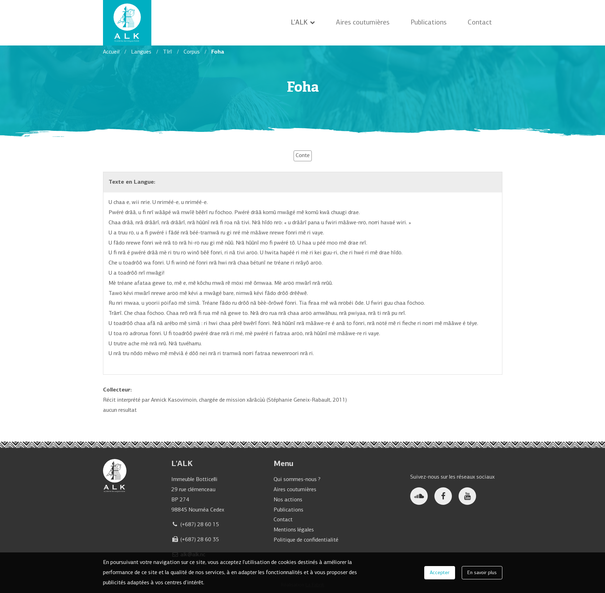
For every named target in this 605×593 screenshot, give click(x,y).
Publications (429, 22)
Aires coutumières (363, 22)
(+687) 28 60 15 (199, 525)
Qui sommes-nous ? (297, 479)
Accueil (111, 52)
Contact (480, 22)
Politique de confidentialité (306, 540)
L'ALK (303, 22)
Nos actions (288, 500)
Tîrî (167, 52)
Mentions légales (294, 530)
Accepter (439, 574)
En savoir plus (482, 574)
